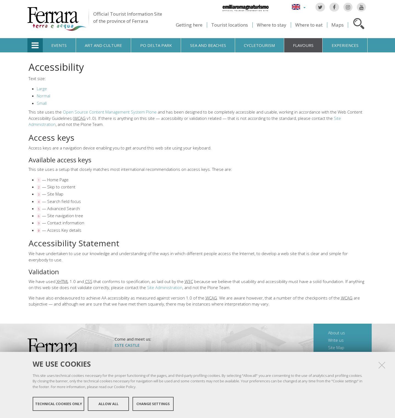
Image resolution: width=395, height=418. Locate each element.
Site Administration (164, 287)
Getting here (189, 25)
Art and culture (103, 45)
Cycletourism (259, 45)
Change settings (153, 403)
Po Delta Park (156, 45)
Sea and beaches (208, 45)
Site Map (336, 347)
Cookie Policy (125, 386)
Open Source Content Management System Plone (110, 112)
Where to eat (309, 25)
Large (42, 88)
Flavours (303, 45)
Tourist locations (229, 25)
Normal (43, 95)
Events (59, 45)
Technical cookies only (58, 403)
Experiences (345, 45)
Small (42, 103)
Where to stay (271, 25)
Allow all (108, 403)
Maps (337, 25)
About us (336, 332)
